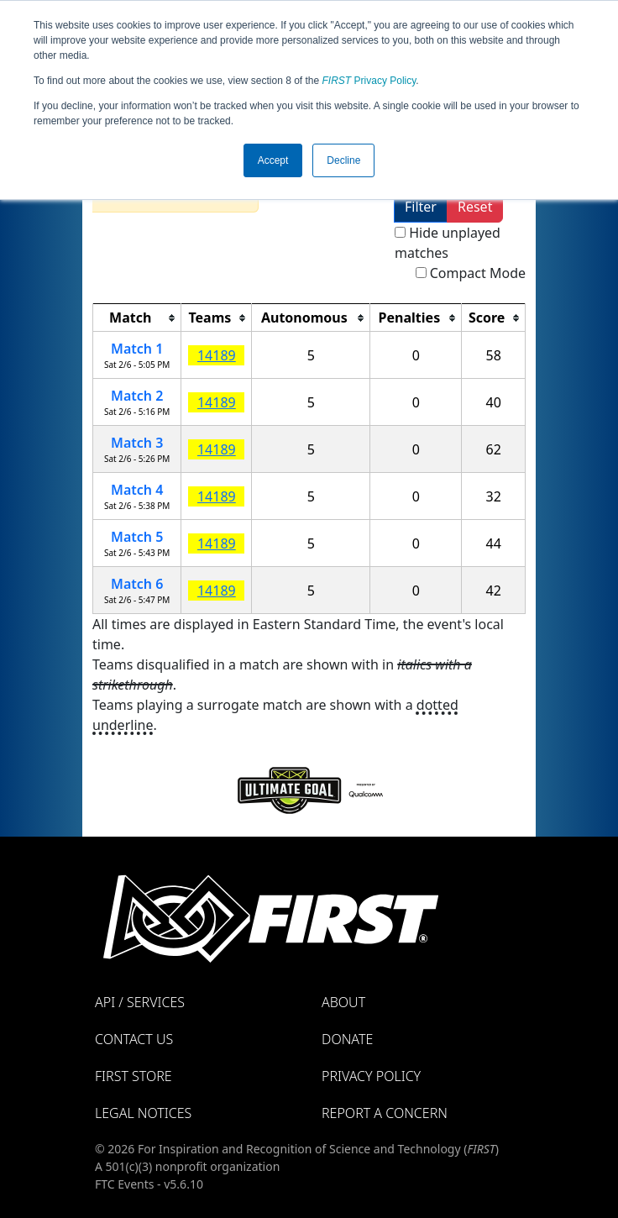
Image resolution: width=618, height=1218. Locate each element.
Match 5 (137, 537)
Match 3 (137, 442)
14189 (216, 355)
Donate (347, 1039)
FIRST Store (133, 1076)
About (343, 1002)
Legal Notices (143, 1113)
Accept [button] (273, 160)
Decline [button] (343, 160)
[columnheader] (137, 318)
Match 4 (137, 489)
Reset (475, 206)
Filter (421, 206)
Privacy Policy (369, 81)
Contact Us (134, 1039)
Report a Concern (385, 1113)
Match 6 (137, 584)
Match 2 (137, 395)
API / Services (140, 1002)
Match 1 (137, 348)
